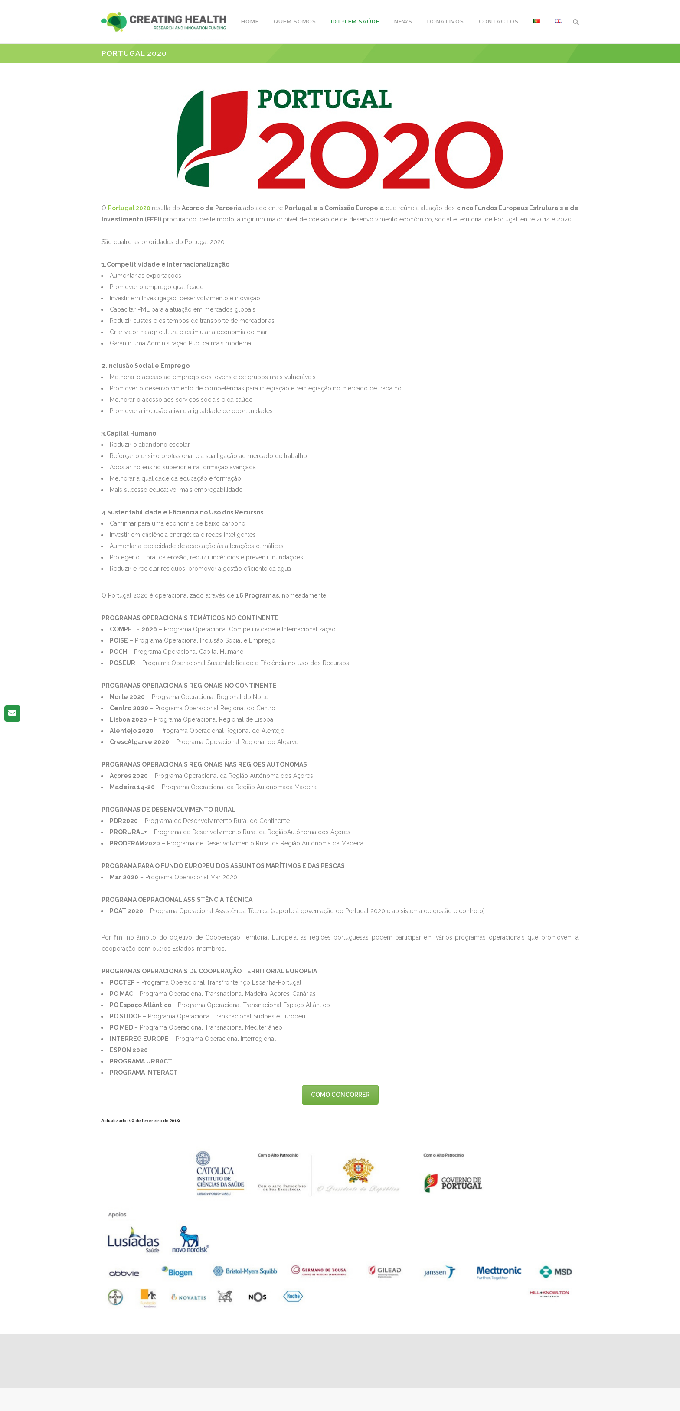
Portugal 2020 (129, 208)
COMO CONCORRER (340, 1094)
